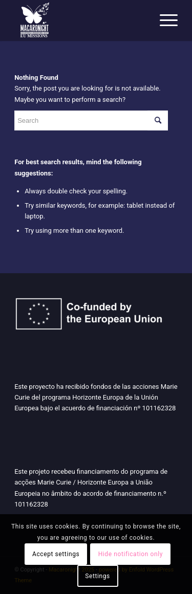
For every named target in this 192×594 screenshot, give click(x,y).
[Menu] (164, 20)
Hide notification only (130, 554)
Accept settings (55, 554)
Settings (97, 576)
